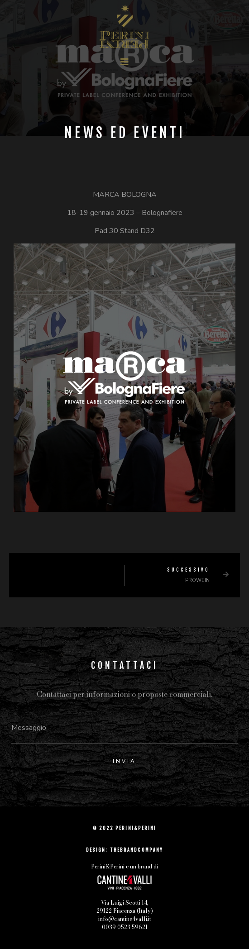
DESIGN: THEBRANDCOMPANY (124, 850)
